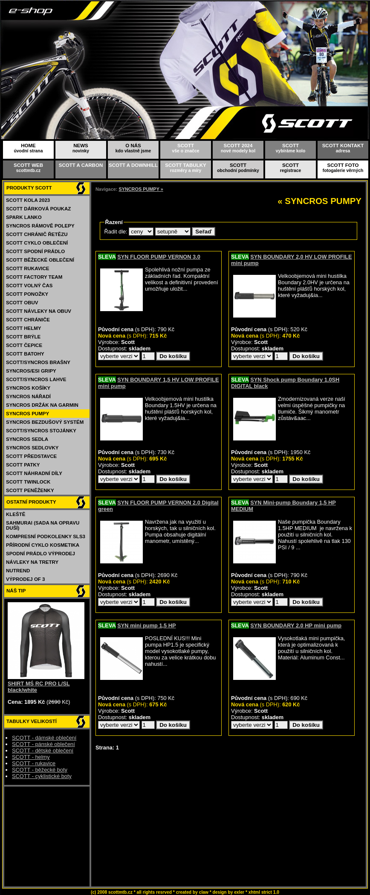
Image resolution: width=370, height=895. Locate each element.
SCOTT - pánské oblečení (43, 744)
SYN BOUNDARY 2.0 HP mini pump (295, 625)
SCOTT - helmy (31, 757)
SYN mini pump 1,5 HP (146, 625)
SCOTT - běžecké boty (39, 770)
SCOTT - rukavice (33, 763)
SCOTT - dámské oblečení (44, 738)
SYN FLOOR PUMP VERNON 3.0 (158, 257)
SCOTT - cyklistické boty (42, 776)
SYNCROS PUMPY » (141, 189)
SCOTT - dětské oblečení (42, 750)
